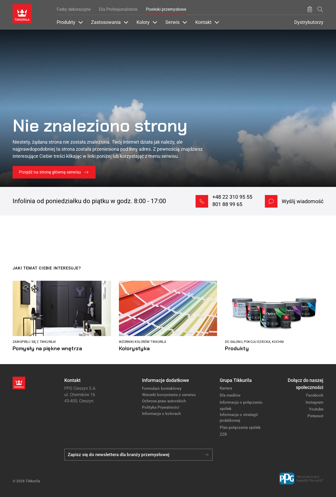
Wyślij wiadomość (302, 201)
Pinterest (315, 416)
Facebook (314, 395)
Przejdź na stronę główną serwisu (50, 172)
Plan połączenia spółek (240, 427)
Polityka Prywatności (160, 407)
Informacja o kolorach (161, 413)
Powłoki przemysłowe (166, 9)
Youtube (316, 409)
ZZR (223, 434)
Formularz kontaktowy (161, 388)
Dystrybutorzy (308, 22)
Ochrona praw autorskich (164, 401)
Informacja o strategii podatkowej (239, 417)
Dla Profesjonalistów (118, 9)
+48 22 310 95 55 (232, 197)
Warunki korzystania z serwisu (169, 394)
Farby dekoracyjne (74, 9)
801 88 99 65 (227, 204)
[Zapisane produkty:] (310, 9)
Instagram (314, 402)
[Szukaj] (320, 9)
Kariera (226, 388)
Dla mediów (230, 395)
